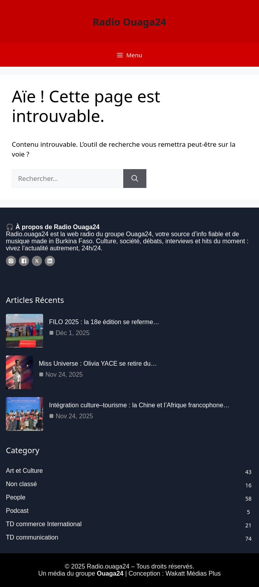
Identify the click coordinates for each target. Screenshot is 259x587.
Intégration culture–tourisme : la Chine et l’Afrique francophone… (139, 405)
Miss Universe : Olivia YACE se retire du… (98, 363)
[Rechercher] (134, 178)
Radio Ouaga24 (129, 21)
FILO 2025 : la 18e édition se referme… (104, 322)
